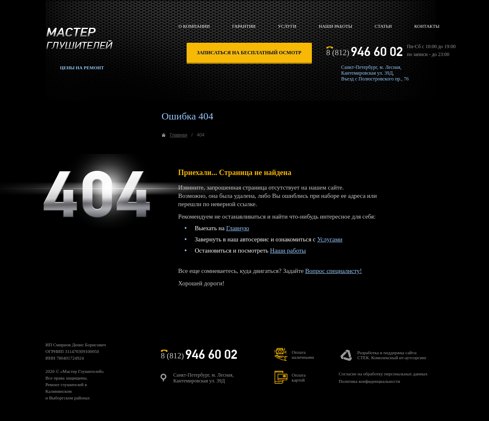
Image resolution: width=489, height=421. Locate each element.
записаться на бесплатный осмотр (249, 53)
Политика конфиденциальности (369, 381)
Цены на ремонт (82, 67)
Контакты (427, 26)
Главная (178, 134)
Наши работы (335, 26)
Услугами (330, 239)
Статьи (383, 26)
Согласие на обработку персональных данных (382, 373)
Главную (237, 228)
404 (200, 134)
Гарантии (243, 26)
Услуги (287, 26)
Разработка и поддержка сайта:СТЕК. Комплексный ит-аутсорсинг (391, 355)
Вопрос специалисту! (333, 271)
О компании (194, 26)
